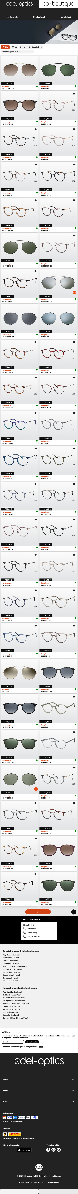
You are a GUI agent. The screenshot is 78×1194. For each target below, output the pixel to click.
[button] (19, 4)
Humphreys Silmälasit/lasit (14, 1001)
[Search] (13, 11)
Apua (38, 1101)
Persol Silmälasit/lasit (11, 1009)
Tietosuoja (42, 1182)
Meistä (38, 1080)
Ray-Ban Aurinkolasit (11, 955)
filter (5, 47)
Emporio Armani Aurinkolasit (15, 966)
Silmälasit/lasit (39, 17)
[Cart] (65, 11)
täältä (41, 1047)
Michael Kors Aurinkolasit (13, 969)
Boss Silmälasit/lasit (11, 1015)
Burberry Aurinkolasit (11, 975)
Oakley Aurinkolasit (11, 958)
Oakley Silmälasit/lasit (12, 995)
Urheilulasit (66, 17)
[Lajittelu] (17, 52)
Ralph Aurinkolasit (10, 981)
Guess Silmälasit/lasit (11, 1006)
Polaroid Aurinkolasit (11, 972)
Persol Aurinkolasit (10, 961)
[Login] (39, 11)
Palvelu (38, 1090)
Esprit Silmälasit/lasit (11, 1012)
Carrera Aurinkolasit (11, 963)
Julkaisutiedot (53, 1182)
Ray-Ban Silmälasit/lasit (12, 992)
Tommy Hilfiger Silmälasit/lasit (15, 1018)
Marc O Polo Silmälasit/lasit (14, 998)
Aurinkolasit (12, 17)
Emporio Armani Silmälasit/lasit (16, 1003)
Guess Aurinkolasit (10, 978)
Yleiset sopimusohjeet (28, 1182)
